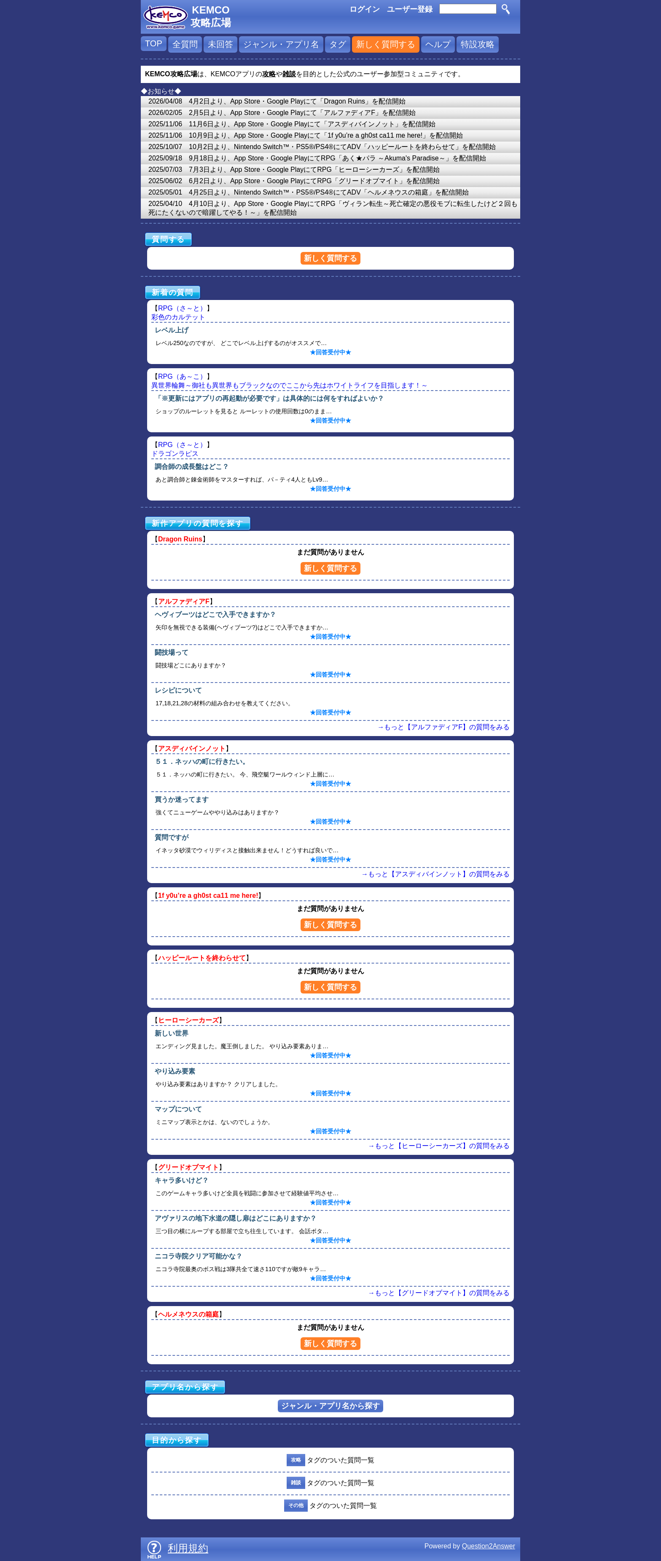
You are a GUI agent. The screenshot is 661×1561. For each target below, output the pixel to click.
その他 (296, 1505)
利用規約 (188, 1548)
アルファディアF (184, 601)
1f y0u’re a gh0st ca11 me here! (208, 895)
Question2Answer (488, 1546)
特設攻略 (477, 44)
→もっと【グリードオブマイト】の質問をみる (439, 1292)
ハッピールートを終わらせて (202, 957)
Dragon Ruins (180, 539)
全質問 (185, 44)
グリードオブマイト (188, 1167)
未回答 (220, 44)
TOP (153, 43)
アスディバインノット (192, 748)
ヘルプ (438, 44)
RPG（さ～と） (182, 308)
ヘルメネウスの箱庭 (188, 1314)
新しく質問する (385, 44)
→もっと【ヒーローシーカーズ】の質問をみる (439, 1145)
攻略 (296, 1460)
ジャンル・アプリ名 (281, 44)
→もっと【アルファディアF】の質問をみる (443, 727)
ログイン (364, 9)
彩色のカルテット (178, 317)
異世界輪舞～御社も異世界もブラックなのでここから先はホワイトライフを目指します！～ (289, 385)
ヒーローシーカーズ (188, 1020)
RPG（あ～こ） (182, 376)
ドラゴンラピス (175, 453)
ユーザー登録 (410, 9)
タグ (337, 44)
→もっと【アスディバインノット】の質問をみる (435, 874)
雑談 (296, 1483)
